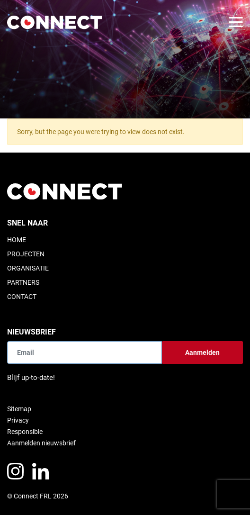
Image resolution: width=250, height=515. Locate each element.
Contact (21, 296)
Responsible (25, 431)
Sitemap (19, 409)
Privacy (18, 420)
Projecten (26, 254)
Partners (23, 282)
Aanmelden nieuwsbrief (41, 443)
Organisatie (28, 268)
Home (16, 240)
